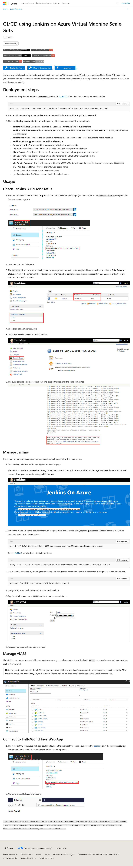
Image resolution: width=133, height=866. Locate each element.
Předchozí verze (27, 854)
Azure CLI (63, 96)
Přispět (47, 854)
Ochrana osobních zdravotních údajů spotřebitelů (97, 854)
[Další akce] (127, 9)
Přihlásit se (125, 3)
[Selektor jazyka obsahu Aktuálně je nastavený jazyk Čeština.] (8, 848)
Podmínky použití (10, 858)
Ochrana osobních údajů (63, 854)
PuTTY (17, 553)
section (97, 745)
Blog (38, 854)
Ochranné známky (27, 858)
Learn (5, 9)
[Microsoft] (4, 3)
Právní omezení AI (10, 854)
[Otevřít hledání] (117, 3)
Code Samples (16, 9)
